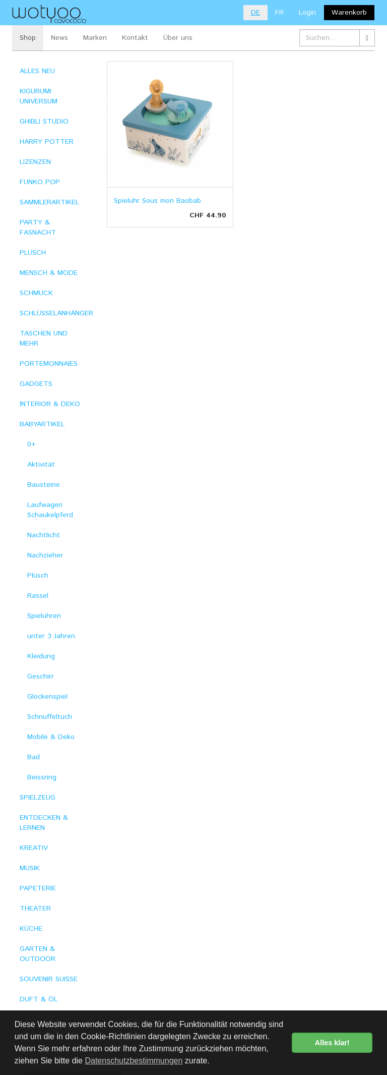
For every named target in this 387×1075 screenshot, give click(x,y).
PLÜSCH (33, 253)
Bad (33, 757)
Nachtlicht (43, 535)
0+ (31, 444)
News (59, 38)
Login (307, 13)
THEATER (35, 908)
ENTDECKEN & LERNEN (44, 823)
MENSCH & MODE (49, 273)
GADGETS (36, 384)
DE (255, 13)
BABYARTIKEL (42, 424)
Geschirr (40, 676)
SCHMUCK (36, 293)
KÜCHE (31, 929)
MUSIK (30, 868)
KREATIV (34, 848)
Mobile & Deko (51, 737)
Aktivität (41, 465)
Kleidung (41, 656)
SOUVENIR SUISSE (49, 979)
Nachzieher (45, 555)
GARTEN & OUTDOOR (37, 954)
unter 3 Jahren (51, 636)
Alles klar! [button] (332, 1043)
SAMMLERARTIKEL (49, 202)
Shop (28, 38)
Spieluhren (44, 616)
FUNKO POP (40, 182)
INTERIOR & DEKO (50, 404)
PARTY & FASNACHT (38, 227)
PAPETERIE (38, 888)
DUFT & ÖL (38, 999)
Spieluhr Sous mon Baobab (157, 201)
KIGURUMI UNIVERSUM (38, 96)
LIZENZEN (35, 162)
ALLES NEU (37, 71)
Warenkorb (349, 13)
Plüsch (37, 576)
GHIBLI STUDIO (44, 122)
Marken (95, 38)
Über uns (177, 38)
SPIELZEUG (37, 798)
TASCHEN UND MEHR (44, 338)
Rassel (37, 596)
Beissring (41, 777)
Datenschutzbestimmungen (133, 1060)
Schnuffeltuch (49, 717)
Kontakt (135, 38)
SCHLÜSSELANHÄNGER (56, 313)
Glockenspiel (47, 697)
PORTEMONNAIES (49, 364)
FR (279, 13)
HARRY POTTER (47, 142)
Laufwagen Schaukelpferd (50, 510)
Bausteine (43, 485)
